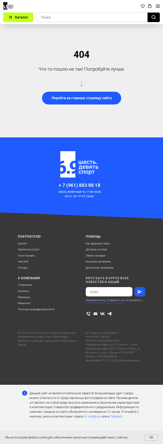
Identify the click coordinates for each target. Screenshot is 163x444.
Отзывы (23, 267)
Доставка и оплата (96, 249)
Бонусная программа (98, 261)
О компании (25, 284)
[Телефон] (88, 313)
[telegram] (109, 313)
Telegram (116, 416)
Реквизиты (24, 303)
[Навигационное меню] (158, 6)
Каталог (22, 243)
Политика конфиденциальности (36, 309)
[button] (143, 6)
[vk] (102, 313)
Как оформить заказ (98, 243)
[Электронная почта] (95, 313)
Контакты (23, 291)
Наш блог (23, 261)
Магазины (24, 297)
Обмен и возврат (96, 255)
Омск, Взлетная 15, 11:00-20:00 (79, 191)
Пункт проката (26, 255)
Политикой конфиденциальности (105, 303)
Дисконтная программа (99, 267)
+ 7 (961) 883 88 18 (79, 185)
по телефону (92, 416)
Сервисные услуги (28, 249)
